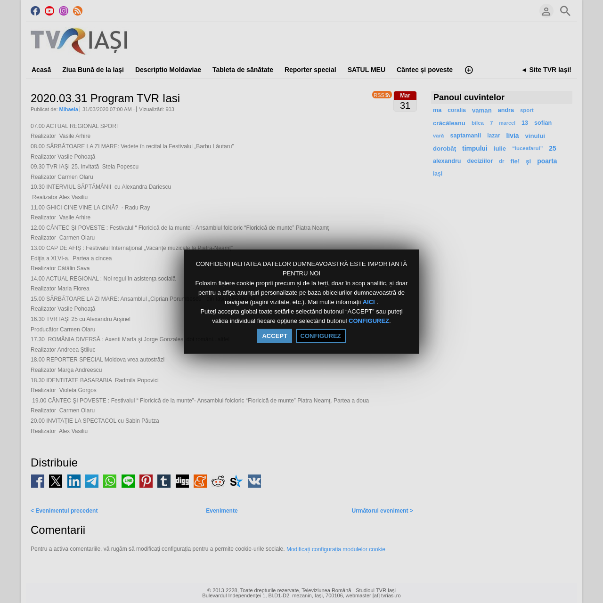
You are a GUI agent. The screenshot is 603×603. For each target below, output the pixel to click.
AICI (370, 302)
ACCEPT (274, 335)
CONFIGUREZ (369, 321)
